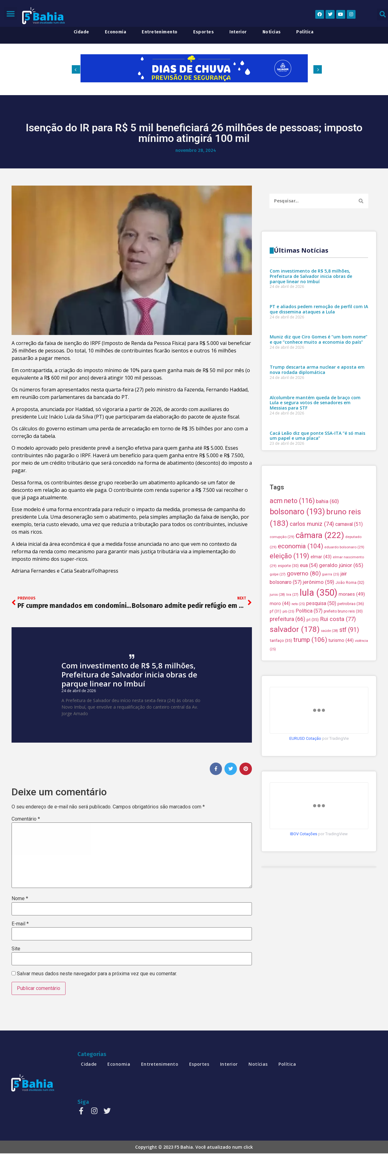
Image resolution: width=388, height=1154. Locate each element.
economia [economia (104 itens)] (300, 670)
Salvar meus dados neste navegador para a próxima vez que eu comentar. (97, 974)
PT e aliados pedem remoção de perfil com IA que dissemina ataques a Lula (319, 448)
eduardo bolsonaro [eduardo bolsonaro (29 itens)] (344, 671)
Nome (20, 898)
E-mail (20, 923)
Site (16, 949)
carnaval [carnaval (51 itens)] (349, 648)
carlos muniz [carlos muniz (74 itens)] (312, 648)
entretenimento (159, 32)
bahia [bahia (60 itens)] (327, 625)
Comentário (26, 819)
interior (238, 32)
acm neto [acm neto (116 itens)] (292, 625)
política (304, 32)
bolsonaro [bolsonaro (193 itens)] (297, 635)
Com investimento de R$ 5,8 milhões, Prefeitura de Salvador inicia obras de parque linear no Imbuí (129, 674)
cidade (81, 32)
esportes (203, 32)
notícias (272, 32)
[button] (10, 13)
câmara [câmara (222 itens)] (320, 659)
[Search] (361, 201)
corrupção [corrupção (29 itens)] (282, 661)
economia (115, 32)
